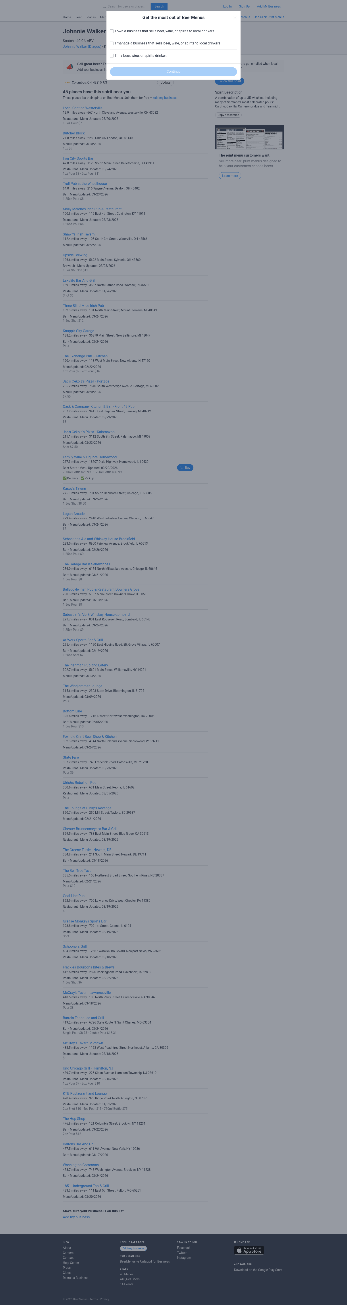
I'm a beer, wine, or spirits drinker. (141, 56)
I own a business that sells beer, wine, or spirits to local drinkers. (165, 31)
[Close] (235, 17)
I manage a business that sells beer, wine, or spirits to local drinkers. (168, 43)
